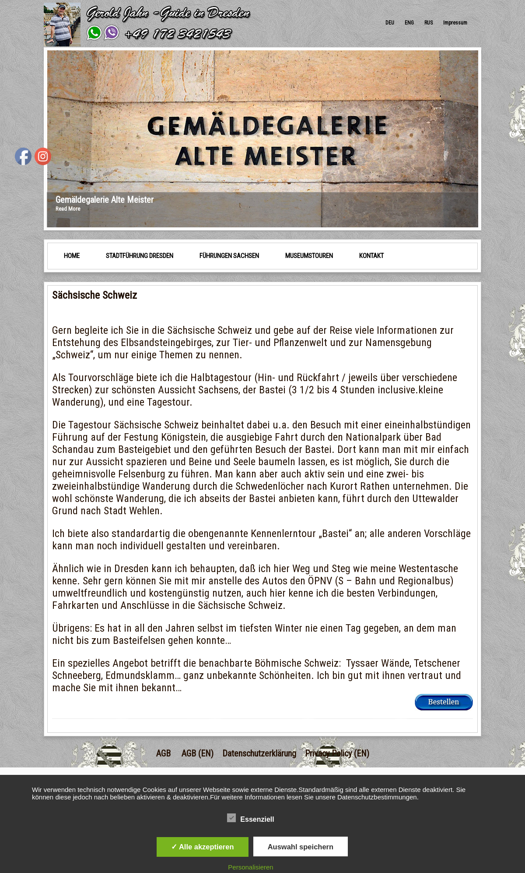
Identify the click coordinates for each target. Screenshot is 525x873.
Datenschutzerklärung (259, 753)
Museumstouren (309, 256)
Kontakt (371, 256)
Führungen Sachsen (229, 256)
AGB (163, 753)
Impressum (455, 23)
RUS (428, 23)
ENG (409, 23)
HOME (72, 256)
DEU (389, 23)
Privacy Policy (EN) (337, 753)
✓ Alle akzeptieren (202, 847)
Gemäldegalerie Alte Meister (105, 199)
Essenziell (250, 818)
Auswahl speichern (300, 847)
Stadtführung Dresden (139, 256)
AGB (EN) (198, 753)
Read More (68, 208)
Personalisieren (250, 867)
